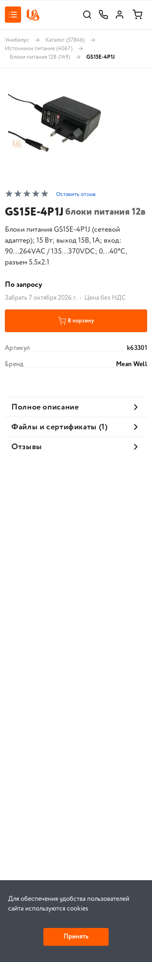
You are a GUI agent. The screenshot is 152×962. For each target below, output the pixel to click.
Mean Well (131, 364)
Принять (76, 936)
